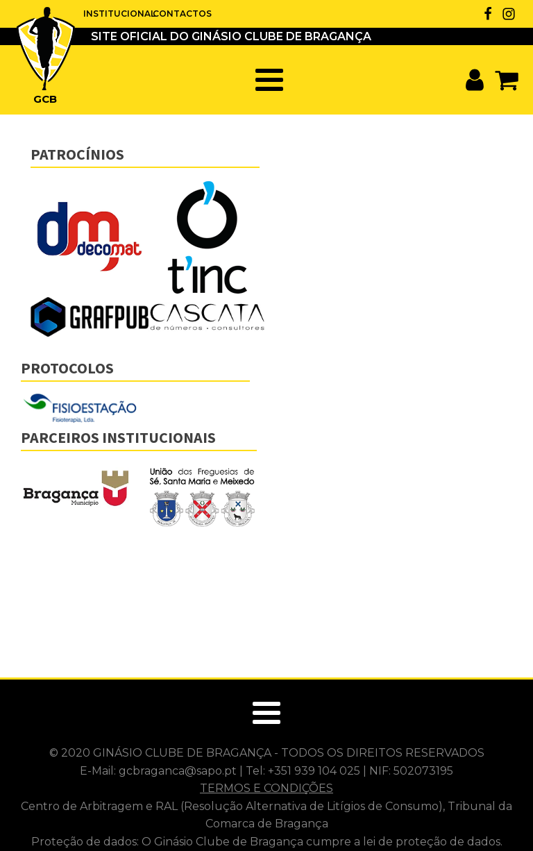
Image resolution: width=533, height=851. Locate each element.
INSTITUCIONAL (118, 13)
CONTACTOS (180, 13)
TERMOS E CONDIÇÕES (266, 788)
